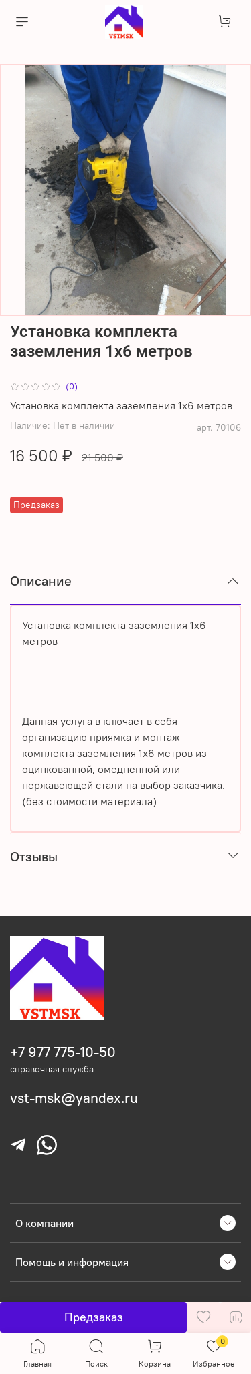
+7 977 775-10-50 (63, 1052)
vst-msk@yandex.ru (74, 1098)
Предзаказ (93, 1317)
